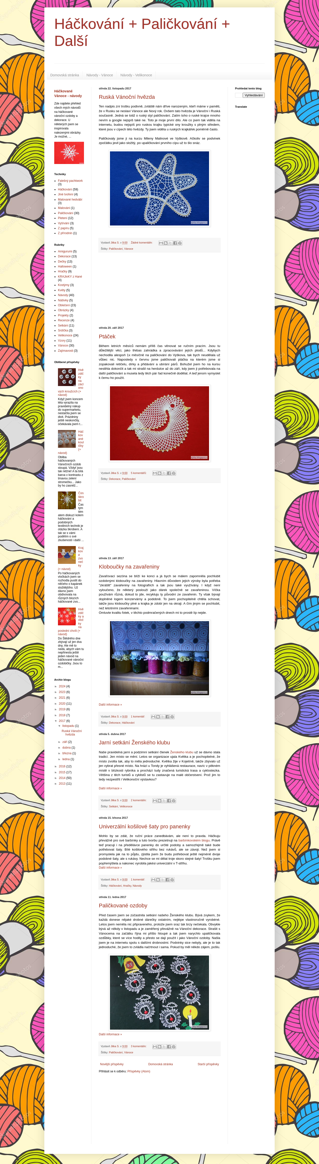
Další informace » (110, 704)
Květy (61, 290)
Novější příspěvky (112, 1064)
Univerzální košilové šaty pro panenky (144, 826)
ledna (66, 759)
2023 (62, 692)
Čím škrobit (81, 496)
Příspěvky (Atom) (138, 1071)
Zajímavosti (65, 350)
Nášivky (63, 300)
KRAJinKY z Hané (70, 276)
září (65, 742)
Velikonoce (126, 806)
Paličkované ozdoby (123, 905)
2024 (62, 686)
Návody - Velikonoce (136, 75)
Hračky (127, 885)
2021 (62, 697)
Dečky (62, 261)
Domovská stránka (64, 75)
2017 (62, 721)
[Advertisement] (159, 289)
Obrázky (63, 310)
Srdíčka (63, 330)
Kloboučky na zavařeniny (129, 567)
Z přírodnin (65, 233)
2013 (62, 783)
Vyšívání (63, 223)
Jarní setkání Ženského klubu (134, 742)
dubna (67, 747)
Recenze (64, 320)
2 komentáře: (139, 800)
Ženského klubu (181, 752)
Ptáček (107, 336)
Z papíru (63, 228)
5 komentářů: (139, 472)
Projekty (63, 315)
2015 (62, 772)
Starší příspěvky (208, 1064)
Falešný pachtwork (70, 181)
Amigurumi (65, 251)
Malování (64, 208)
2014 (62, 778)
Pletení (62, 218)
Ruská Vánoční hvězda (127, 97)
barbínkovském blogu (194, 840)
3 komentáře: (139, 1046)
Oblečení (64, 305)
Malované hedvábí (70, 199)
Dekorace (114, 478)
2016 (62, 766)
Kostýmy (63, 285)
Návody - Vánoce (99, 75)
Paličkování (116, 248)
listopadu (68, 726)
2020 (62, 703)
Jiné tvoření (65, 194)
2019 (62, 709)
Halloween (65, 266)
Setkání (113, 806)
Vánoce (128, 248)
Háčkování (128, 722)
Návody (137, 885)
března (67, 753)
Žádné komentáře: (142, 242)
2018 (62, 715)
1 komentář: (138, 716)
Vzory (62, 340)
